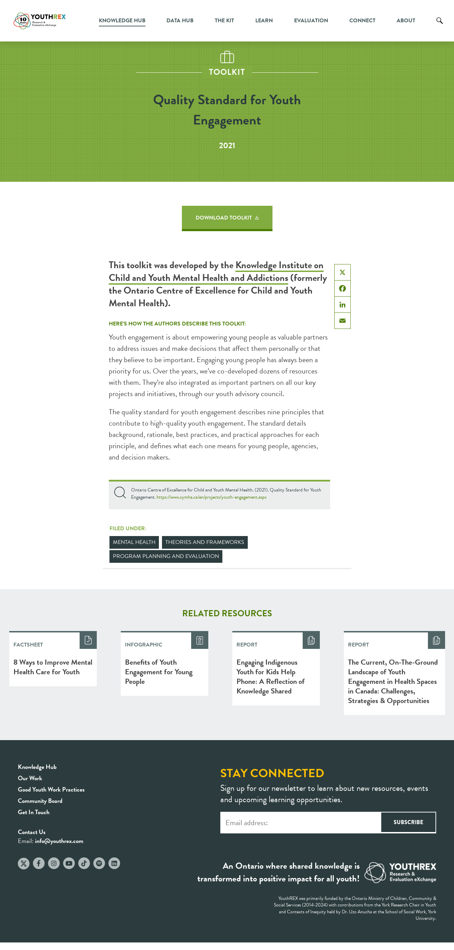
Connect (362, 20)
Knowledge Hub (122, 20)
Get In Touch (33, 812)
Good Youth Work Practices (51, 789)
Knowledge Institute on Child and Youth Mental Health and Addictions (216, 271)
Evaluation (311, 20)
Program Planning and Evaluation (166, 556)
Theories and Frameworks (204, 542)
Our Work (30, 778)
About (406, 20)
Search (439, 25)
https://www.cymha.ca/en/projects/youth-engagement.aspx (211, 497)
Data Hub (180, 20)
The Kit (224, 20)
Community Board (40, 800)
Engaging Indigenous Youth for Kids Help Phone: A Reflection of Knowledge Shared (270, 676)
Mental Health (134, 542)
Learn (264, 20)
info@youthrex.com (59, 840)
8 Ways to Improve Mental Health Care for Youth (52, 666)
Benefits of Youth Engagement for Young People (159, 671)
